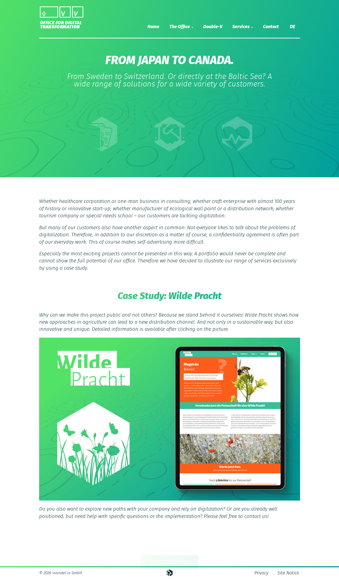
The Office (181, 26)
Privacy (261, 573)
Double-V (212, 26)
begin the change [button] (169, 562)
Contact (271, 26)
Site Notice (288, 573)
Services (242, 26)
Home (153, 26)
